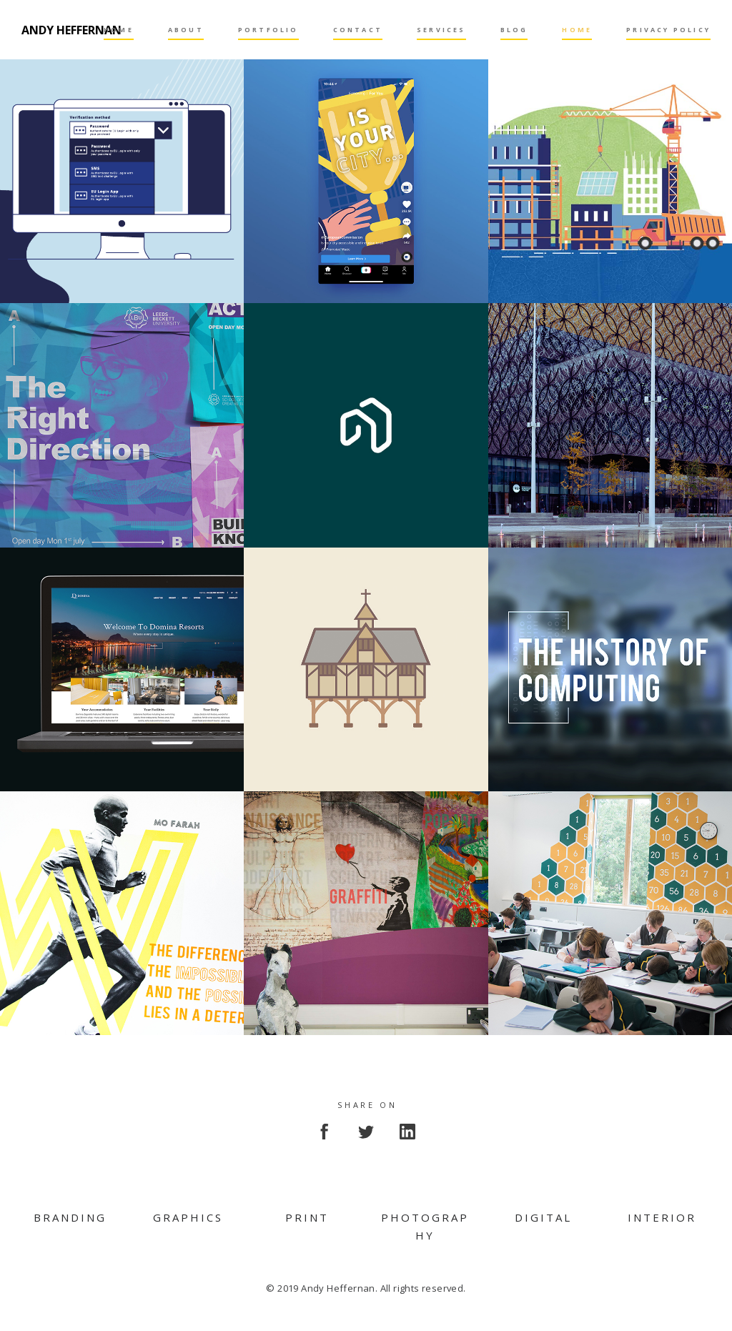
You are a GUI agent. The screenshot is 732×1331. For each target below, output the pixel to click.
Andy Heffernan (71, 30)
